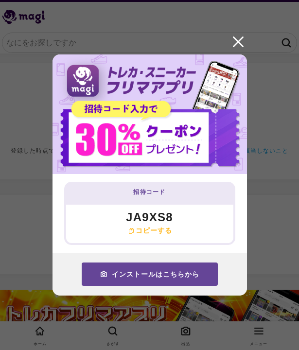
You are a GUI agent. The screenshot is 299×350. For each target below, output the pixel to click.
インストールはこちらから (149, 274)
